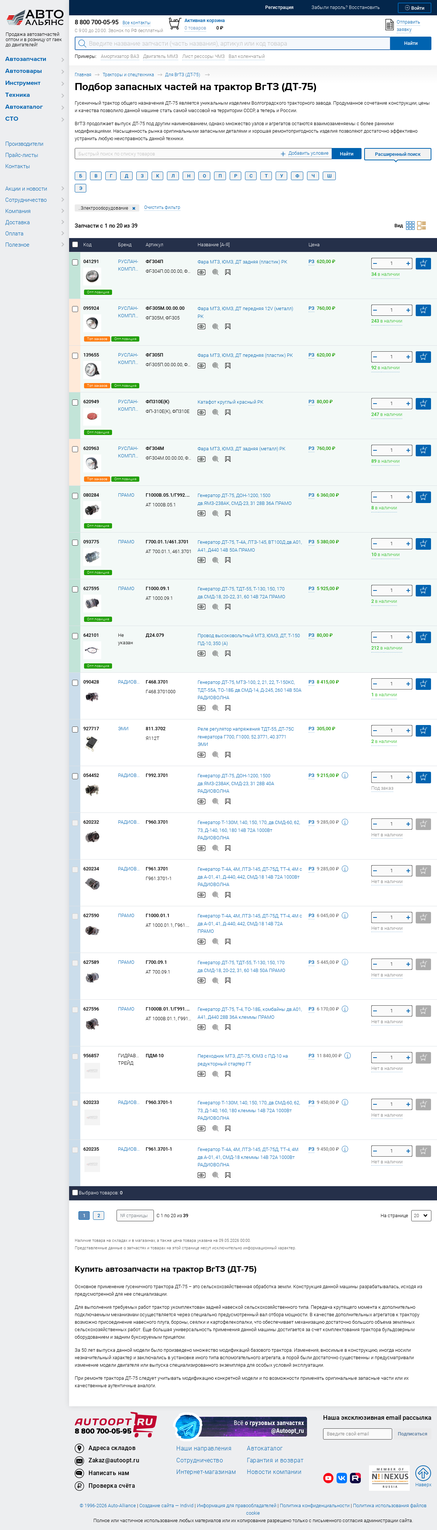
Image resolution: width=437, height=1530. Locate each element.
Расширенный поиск (398, 154)
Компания (18, 211)
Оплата (14, 233)
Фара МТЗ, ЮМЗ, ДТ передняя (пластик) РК (245, 355)
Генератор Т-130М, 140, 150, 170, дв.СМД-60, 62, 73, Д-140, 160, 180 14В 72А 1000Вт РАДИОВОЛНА (249, 829)
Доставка (17, 222)
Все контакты (137, 22)
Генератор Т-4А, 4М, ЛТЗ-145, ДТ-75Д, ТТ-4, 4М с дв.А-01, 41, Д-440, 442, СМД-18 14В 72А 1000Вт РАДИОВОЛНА (250, 876)
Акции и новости (26, 188)
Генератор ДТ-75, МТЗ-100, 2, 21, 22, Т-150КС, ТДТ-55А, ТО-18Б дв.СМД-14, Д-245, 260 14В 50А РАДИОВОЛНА (249, 689)
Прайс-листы (21, 154)
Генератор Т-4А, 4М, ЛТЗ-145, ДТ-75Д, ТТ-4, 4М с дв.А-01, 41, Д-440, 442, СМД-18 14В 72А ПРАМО (250, 923)
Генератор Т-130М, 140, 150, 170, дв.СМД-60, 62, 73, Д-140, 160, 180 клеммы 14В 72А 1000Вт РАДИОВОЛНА (249, 1110)
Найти (346, 154)
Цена (315, 244)
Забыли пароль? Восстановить (346, 7)
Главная (83, 74)
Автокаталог (24, 107)
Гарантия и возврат (275, 1460)
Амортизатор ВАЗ (120, 56)
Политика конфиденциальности (315, 1505)
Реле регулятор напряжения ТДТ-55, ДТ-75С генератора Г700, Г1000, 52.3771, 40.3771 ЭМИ (246, 736)
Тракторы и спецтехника (128, 74)
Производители (24, 143)
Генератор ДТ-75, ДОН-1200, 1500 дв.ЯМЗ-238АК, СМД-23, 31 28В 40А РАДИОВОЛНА (236, 783)
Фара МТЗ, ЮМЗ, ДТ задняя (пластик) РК (242, 261)
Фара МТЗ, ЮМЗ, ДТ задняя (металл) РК (241, 448)
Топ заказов (97, 338)
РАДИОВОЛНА (129, 682)
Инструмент (22, 83)
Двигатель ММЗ (160, 56)
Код (88, 244)
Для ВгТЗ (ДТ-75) (183, 74)
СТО (11, 119)
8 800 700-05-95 (103, 1431)
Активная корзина (205, 20)
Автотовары (23, 71)
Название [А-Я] (214, 244)
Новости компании (274, 1472)
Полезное (17, 244)
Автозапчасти (25, 59)
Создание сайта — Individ (166, 1505)
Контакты (17, 166)
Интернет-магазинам (206, 1472)
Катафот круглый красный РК (230, 401)
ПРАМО (126, 495)
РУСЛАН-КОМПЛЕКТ (129, 265)
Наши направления (204, 1448)
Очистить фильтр (162, 207)
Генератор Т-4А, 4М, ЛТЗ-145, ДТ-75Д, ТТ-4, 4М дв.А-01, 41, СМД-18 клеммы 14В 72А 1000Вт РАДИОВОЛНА (248, 1156)
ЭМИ (123, 728)
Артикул (155, 244)
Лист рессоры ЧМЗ (203, 56)
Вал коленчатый (247, 56)
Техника (17, 95)
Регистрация (279, 7)
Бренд (125, 244)
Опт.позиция (98, 292)
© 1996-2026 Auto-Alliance (108, 1505)
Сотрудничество (26, 199)
